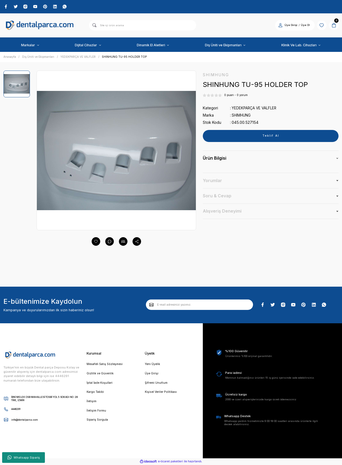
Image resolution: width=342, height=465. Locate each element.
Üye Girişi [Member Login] (289, 25)
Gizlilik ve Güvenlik (100, 374)
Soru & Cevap (217, 196)
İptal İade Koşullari (100, 384)
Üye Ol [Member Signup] (303, 25)
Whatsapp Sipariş (23, 457)
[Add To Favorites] (96, 241)
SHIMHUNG (242, 116)
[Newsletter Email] (199, 305)
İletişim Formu (97, 412)
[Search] (142, 26)
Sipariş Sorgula (98, 422)
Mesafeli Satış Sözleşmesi (106, 365)
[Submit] (151, 305)
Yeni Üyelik (153, 365)
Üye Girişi (152, 374)
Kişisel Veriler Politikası (162, 393)
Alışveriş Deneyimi (222, 211)
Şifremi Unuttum (157, 384)
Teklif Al (270, 137)
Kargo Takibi (96, 393)
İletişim (92, 403)
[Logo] (39, 26)
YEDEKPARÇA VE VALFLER (255, 108)
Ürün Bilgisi (214, 159)
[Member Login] (278, 25)
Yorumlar (212, 181)
